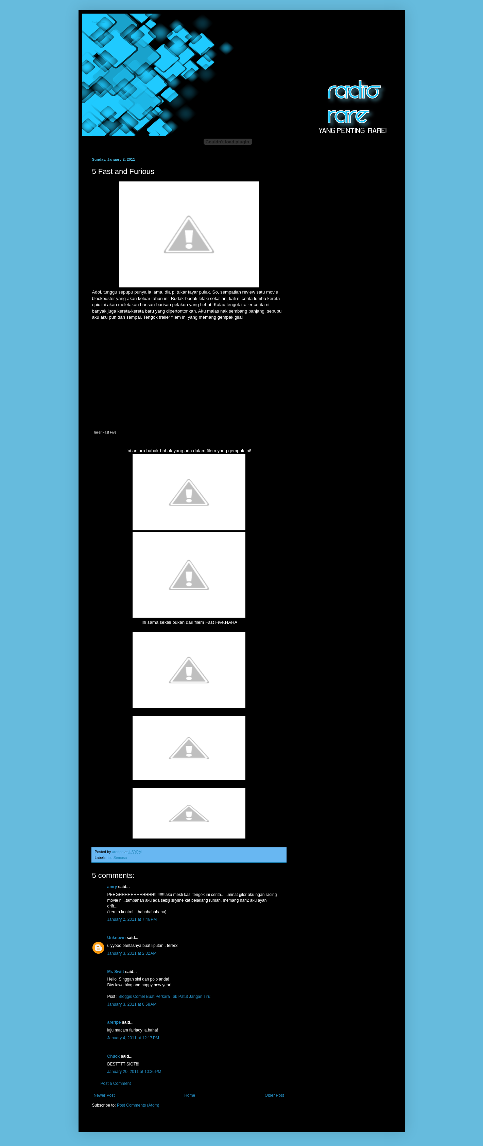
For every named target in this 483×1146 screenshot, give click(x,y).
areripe (114, 1022)
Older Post (274, 1095)
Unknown (116, 937)
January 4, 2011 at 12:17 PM (133, 1038)
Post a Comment (116, 1083)
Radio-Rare (99, 22)
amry (112, 886)
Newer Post (104, 1095)
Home (189, 1095)
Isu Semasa (117, 858)
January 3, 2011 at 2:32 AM (132, 953)
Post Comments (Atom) (138, 1105)
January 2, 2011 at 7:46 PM (132, 919)
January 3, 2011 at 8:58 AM (132, 1004)
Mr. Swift (115, 971)
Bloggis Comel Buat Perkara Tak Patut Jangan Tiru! (165, 996)
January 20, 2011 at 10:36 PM (134, 1071)
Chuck (113, 1056)
